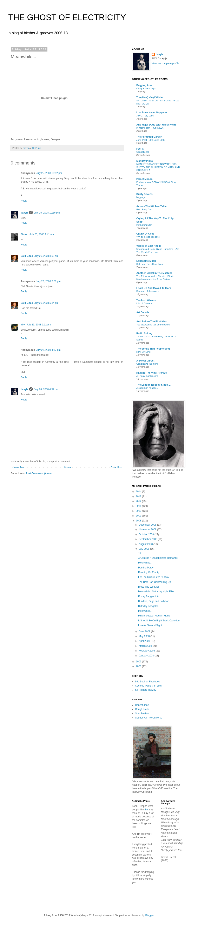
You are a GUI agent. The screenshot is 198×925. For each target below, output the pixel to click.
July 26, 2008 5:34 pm (46, 303)
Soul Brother (142, 713)
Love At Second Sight (150, 625)
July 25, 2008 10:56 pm (47, 212)
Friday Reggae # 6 (148, 596)
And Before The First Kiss (151, 321)
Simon (24, 234)
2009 (139, 515)
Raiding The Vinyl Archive (151, 372)
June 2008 (145, 631)
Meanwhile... (145, 562)
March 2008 (146, 645)
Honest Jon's (142, 705)
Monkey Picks (144, 161)
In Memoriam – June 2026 (150, 128)
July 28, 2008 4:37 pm (48, 350)
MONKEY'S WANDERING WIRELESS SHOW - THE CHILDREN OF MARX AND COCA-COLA (158, 167)
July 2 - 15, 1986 (145, 115)
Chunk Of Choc (145, 233)
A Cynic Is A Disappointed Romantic (158, 557)
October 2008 (146, 534)
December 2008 (148, 524)
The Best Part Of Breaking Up (154, 582)
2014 (139, 491)
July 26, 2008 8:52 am (46, 256)
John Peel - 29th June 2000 (150, 140)
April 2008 (145, 641)
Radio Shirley (144, 333)
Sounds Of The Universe (148, 717)
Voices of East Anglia (148, 245)
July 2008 (144, 548)
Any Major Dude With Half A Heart (156, 124)
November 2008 (148, 529)
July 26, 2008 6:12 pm (38, 324)
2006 (139, 666)
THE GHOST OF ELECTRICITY (67, 17)
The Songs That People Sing (153, 348)
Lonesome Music (146, 260)
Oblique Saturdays (146, 88)
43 (139, 553)
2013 (139, 496)
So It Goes (27, 256)
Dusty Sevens (144, 194)
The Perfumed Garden (149, 136)
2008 (139, 520)
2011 (139, 506)
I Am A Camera (144, 303)
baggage (140, 197)
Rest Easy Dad (144, 209)
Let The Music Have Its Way (153, 577)
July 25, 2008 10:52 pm (49, 173)
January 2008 (146, 655)
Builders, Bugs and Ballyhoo (153, 601)
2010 (139, 510)
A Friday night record (147, 376)
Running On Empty (148, 572)
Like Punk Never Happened (152, 112)
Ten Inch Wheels (146, 300)
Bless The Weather (148, 586)
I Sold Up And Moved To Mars (153, 288)
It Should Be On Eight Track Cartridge (159, 620)
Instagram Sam (144, 225)
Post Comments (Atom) (39, 473)
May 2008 (144, 636)
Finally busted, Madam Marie (154, 615)
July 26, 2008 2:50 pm (48, 281)
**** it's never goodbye (148, 237)
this (146, 809)
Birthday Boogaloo (148, 606)
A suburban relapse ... (147, 388)
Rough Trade (142, 709)
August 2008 (146, 544)
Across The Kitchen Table (151, 206)
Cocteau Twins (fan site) (148, 685)
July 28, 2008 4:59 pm (46, 389)
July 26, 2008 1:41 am (41, 234)
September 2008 (148, 539)
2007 (139, 661)
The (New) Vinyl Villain (149, 97)
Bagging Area (144, 85)
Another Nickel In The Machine (154, 273)
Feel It (140, 148)
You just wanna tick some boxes (153, 324)
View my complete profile (165, 63)
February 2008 (147, 650)
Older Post (116, 467)
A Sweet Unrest (145, 360)
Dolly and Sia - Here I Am (149, 264)
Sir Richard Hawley (145, 689)
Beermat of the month (147, 291)
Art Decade (142, 312)
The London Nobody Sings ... (153, 384)
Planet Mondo (144, 179)
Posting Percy (145, 567)
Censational (142, 152)
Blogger (149, 915)
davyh (24, 212)
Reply (24, 200)
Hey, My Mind (143, 352)
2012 (139, 501)
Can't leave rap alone (147, 364)
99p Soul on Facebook (147, 681)
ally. (23, 324)
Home (67, 467)
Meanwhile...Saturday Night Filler (156, 591)
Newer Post (18, 467)
